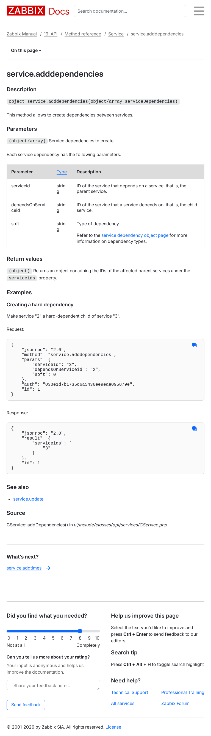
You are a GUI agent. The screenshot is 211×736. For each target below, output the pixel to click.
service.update (28, 518)
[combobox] (131, 11)
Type (62, 170)
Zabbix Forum (175, 703)
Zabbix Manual (22, 34)
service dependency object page (134, 234)
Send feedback (26, 704)
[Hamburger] (199, 11)
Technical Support (129, 692)
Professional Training (182, 692)
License (113, 727)
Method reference (83, 34)
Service (116, 34)
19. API (50, 34)
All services (122, 703)
